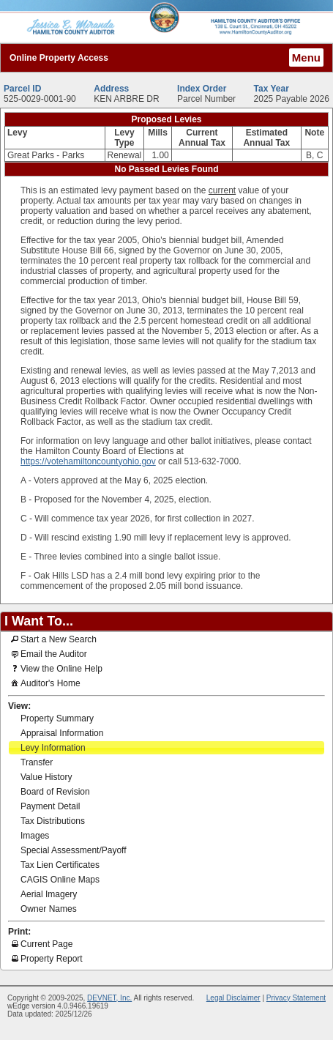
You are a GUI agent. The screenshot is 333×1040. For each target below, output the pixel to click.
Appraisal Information (61, 733)
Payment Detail (50, 806)
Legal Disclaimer (233, 998)
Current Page (40, 943)
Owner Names (48, 909)
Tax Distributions (52, 821)
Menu (306, 57)
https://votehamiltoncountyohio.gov (88, 461)
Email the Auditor (48, 653)
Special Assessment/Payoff (73, 850)
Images (34, 836)
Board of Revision (55, 792)
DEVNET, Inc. (109, 998)
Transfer (36, 762)
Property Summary (57, 718)
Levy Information (53, 748)
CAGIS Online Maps (60, 879)
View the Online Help (55, 668)
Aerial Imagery (48, 894)
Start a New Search (53, 639)
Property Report (46, 958)
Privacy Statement (296, 998)
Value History (46, 777)
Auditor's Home (45, 682)
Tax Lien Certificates (60, 865)
